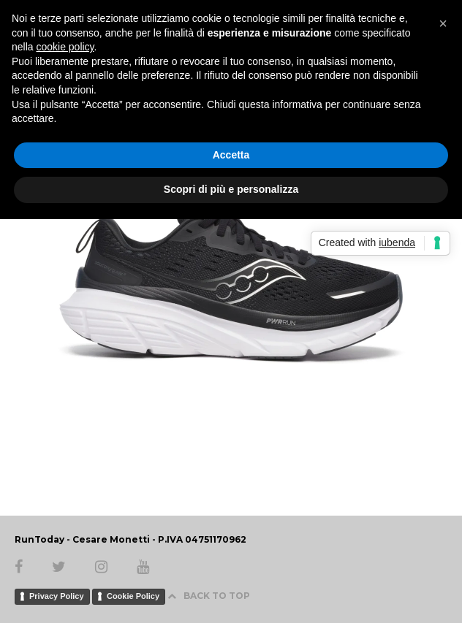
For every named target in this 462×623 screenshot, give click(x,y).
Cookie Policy (133, 596)
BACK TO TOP (208, 595)
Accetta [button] (231, 155)
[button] (443, 23)
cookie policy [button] (65, 47)
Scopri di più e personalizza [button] (231, 189)
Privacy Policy (56, 596)
